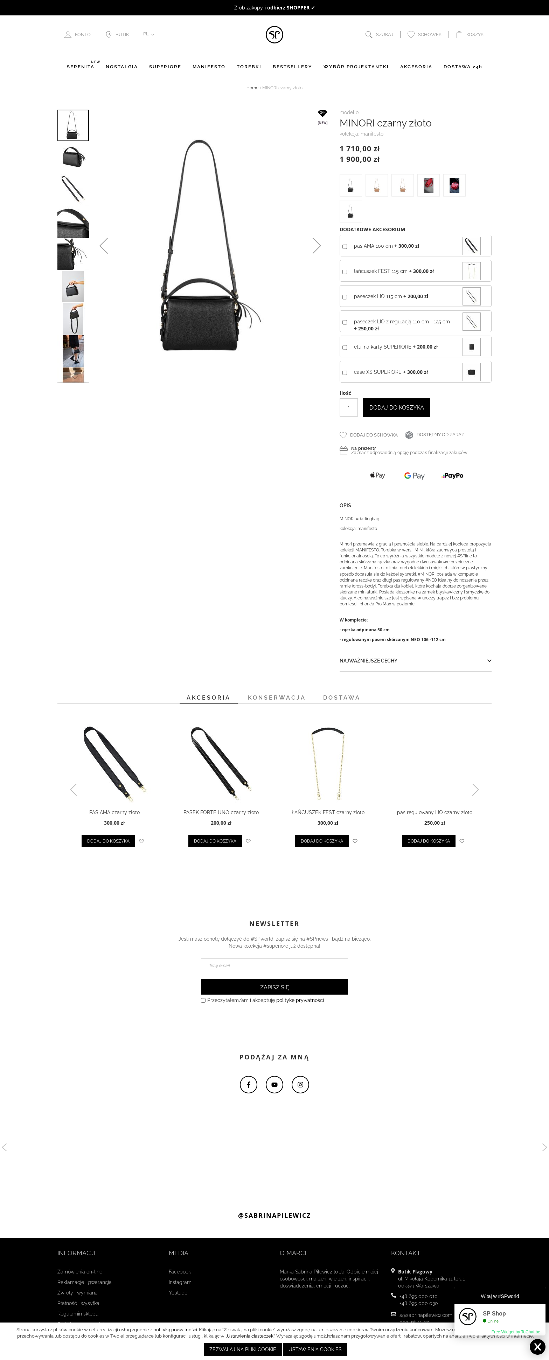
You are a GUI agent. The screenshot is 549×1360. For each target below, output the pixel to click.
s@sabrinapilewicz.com (425, 1315)
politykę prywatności (300, 1000)
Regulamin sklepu (77, 1314)
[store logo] (274, 35)
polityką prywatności (175, 1329)
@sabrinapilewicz (274, 1215)
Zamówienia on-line (79, 1272)
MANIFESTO (209, 67)
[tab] (209, 699)
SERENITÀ (81, 67)
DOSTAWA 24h (463, 67)
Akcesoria (209, 698)
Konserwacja (277, 698)
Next (543, 1148)
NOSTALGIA (122, 67)
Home (252, 88)
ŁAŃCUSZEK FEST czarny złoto (328, 813)
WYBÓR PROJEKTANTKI (356, 67)
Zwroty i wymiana (77, 1293)
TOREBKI (249, 67)
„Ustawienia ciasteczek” (249, 1336)
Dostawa (342, 698)
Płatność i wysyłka (78, 1303)
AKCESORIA (416, 67)
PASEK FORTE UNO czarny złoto (221, 813)
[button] (150, 35)
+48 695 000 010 (418, 1296)
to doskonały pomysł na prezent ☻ (274, 8)
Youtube (178, 1293)
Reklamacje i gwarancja (84, 1282)
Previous (5, 1148)
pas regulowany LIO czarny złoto (434, 813)
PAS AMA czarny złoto (114, 813)
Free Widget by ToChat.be (516, 1332)
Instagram (180, 1282)
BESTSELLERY (292, 67)
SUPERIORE (165, 67)
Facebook (180, 1272)
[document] (275, 1341)
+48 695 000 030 (418, 1303)
